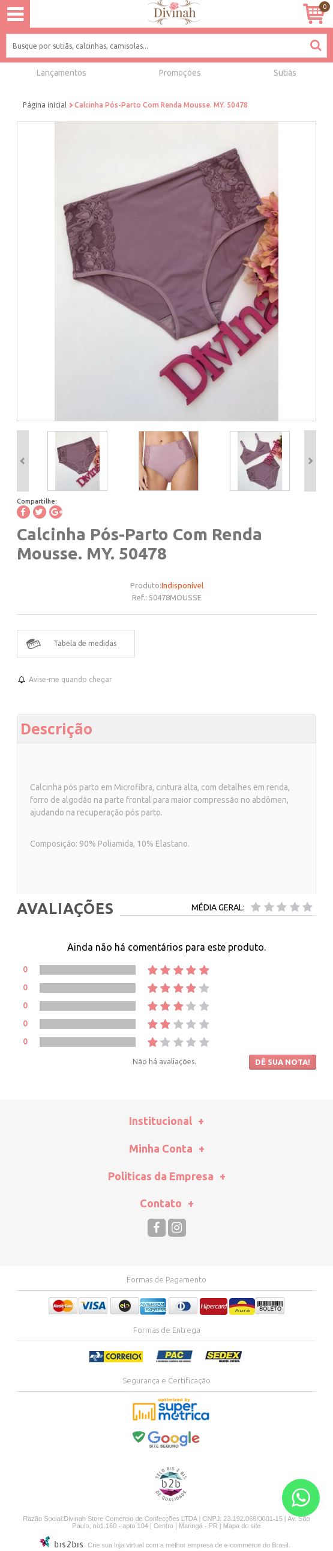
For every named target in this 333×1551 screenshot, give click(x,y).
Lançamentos (61, 73)
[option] (77, 460)
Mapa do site (242, 1525)
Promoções (180, 73)
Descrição (56, 728)
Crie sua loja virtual (116, 1545)
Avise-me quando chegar (70, 679)
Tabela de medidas (84, 643)
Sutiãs (285, 73)
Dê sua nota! (282, 1062)
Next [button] (310, 461)
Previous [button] (23, 461)
